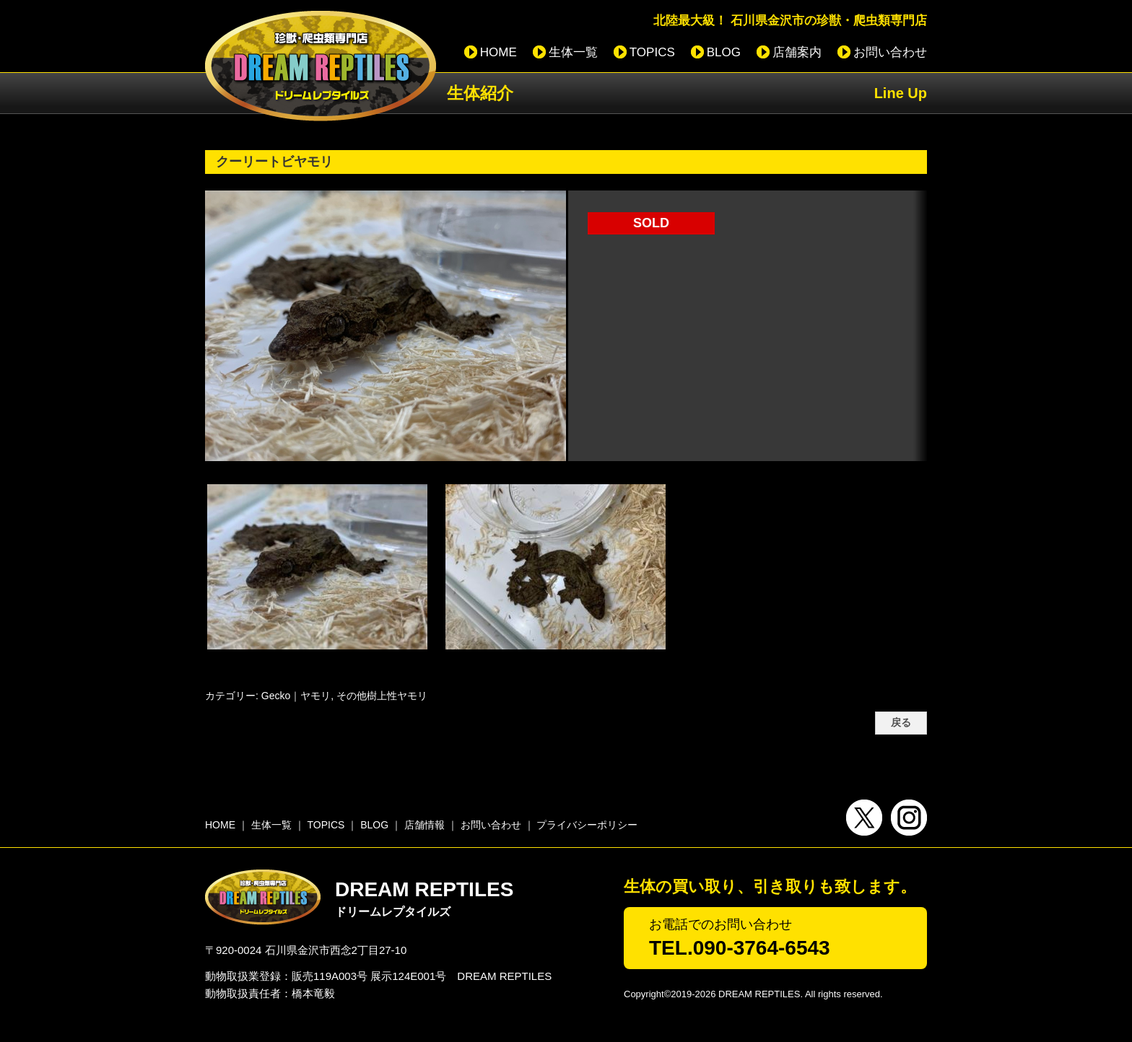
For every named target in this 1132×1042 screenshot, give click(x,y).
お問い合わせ (890, 52)
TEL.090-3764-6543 (739, 948)
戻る (901, 722)
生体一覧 (573, 52)
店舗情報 (424, 825)
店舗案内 (797, 52)
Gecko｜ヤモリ (296, 695)
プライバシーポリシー (586, 825)
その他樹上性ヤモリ (381, 695)
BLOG (724, 52)
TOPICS (652, 52)
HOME (498, 52)
